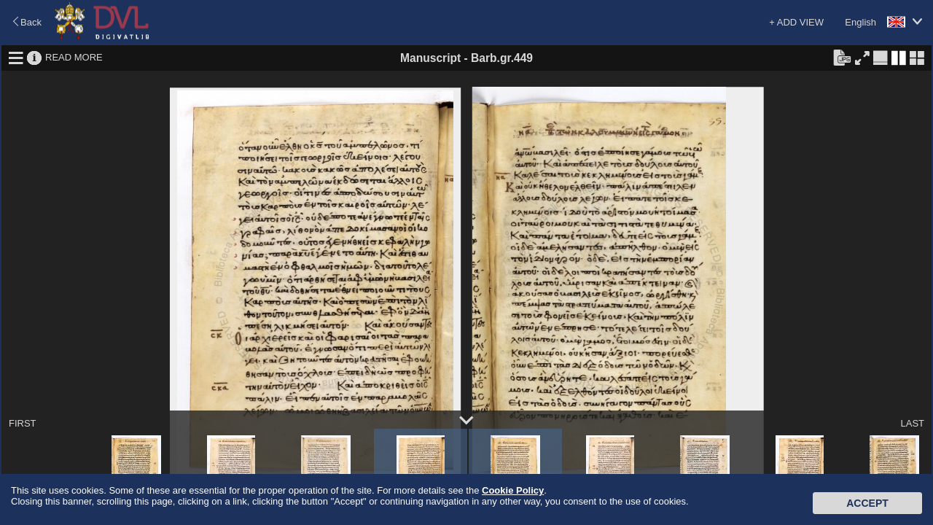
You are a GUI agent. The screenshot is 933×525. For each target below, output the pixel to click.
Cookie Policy (513, 490)
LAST (912, 423)
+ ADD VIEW (796, 22)
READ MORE (74, 57)
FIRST (22, 423)
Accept (867, 503)
